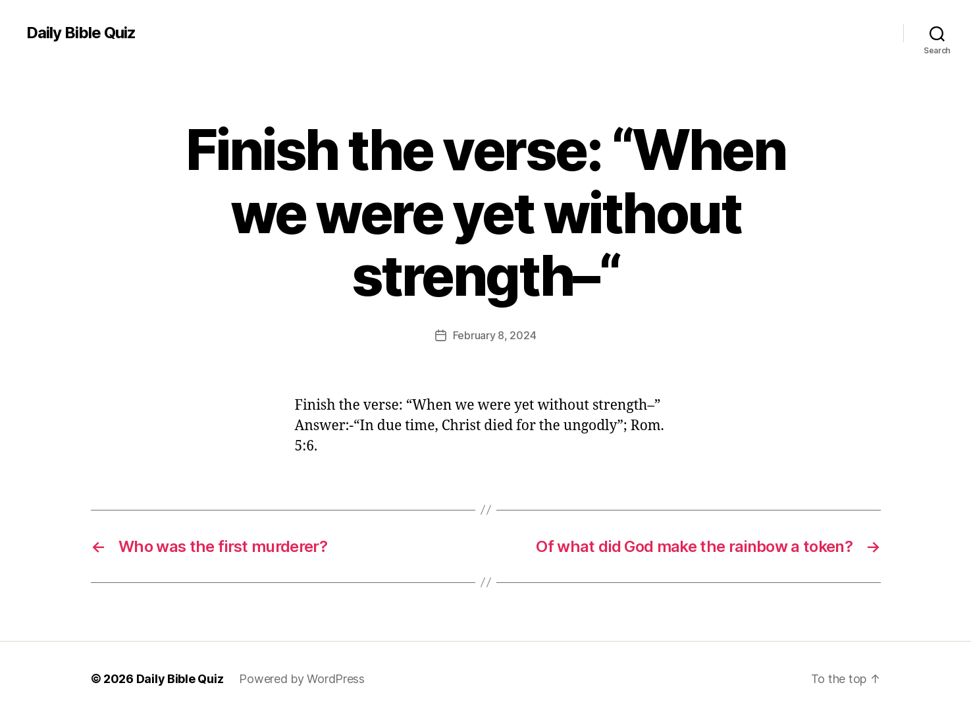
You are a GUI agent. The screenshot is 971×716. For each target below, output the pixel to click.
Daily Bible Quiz (81, 33)
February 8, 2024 (495, 335)
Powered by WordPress (302, 679)
